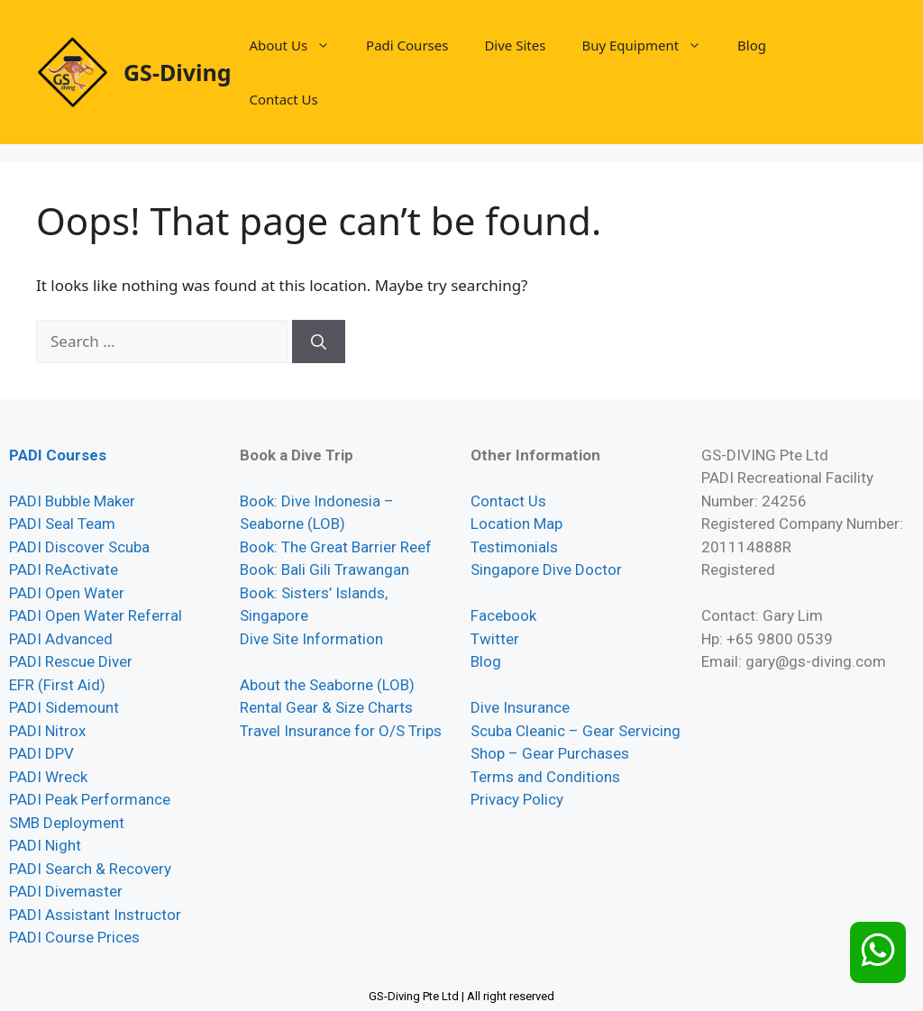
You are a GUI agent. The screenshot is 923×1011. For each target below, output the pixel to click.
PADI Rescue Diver (71, 661)
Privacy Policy (517, 799)
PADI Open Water (66, 593)
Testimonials (514, 547)
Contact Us (283, 99)
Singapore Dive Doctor (546, 569)
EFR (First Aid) (57, 685)
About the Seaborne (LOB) (327, 685)
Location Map (516, 524)
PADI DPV (41, 753)
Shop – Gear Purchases (550, 753)
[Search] (318, 341)
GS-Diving (177, 72)
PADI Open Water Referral (95, 615)
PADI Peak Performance (89, 799)
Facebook (503, 615)
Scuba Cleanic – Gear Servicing (576, 731)
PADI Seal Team (62, 524)
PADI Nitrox (47, 731)
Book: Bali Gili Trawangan (324, 569)
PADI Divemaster (66, 891)
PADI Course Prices (74, 937)
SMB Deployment (66, 823)
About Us (298, 45)
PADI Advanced (61, 639)
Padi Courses (407, 45)
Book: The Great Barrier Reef (336, 547)
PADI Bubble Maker (72, 501)
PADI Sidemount (64, 707)
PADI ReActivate (63, 569)
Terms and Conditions (545, 777)
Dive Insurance (520, 707)
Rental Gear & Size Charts (326, 707)
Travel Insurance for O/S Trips (341, 731)
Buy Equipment (650, 45)
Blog (751, 45)
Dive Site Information (311, 639)
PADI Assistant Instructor (95, 915)
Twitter (495, 639)
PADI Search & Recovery (90, 869)
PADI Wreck (48, 777)
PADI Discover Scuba (79, 547)
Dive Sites (514, 45)
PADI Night (45, 845)
